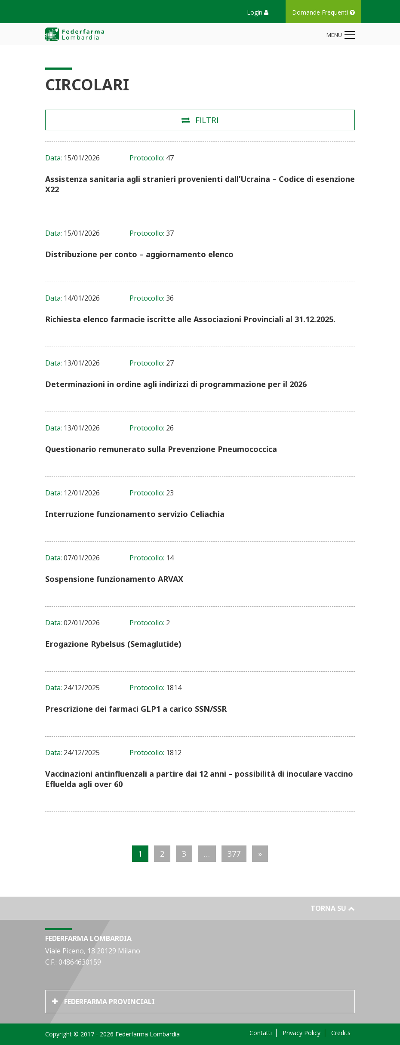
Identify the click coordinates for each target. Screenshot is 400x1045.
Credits (341, 1033)
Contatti (260, 1033)
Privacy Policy (301, 1033)
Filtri (206, 120)
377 (234, 853)
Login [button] (257, 12)
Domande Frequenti (323, 12)
